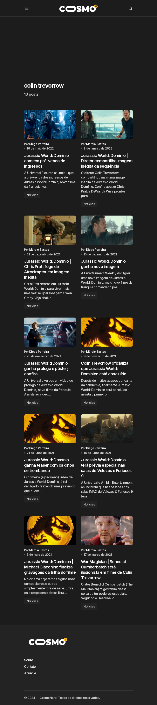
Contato (30, 666)
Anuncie (30, 673)
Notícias (32, 195)
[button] (26, 8)
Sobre (28, 660)
